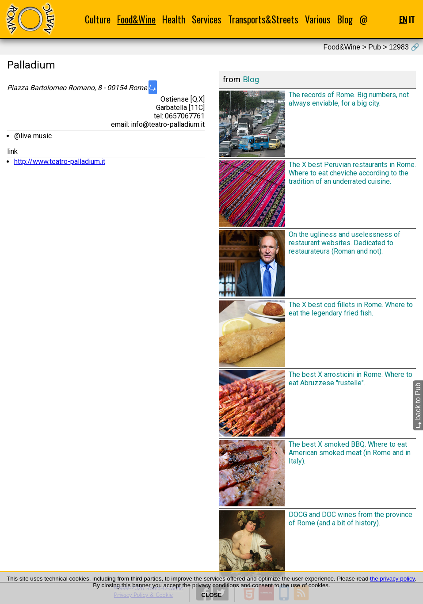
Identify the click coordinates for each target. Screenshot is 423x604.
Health (173, 19)
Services (206, 19)
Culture (98, 19)
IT (412, 19)
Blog (345, 19)
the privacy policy (392, 578)
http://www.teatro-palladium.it (59, 161)
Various (318, 19)
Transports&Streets (263, 19)
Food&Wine (136, 19)
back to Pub (418, 405)
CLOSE (212, 595)
